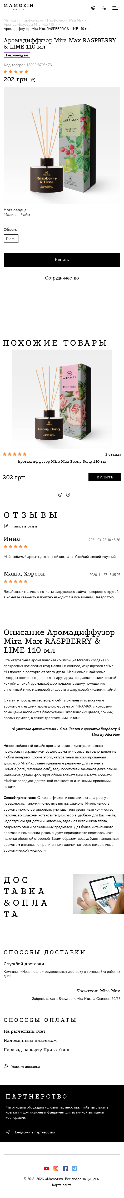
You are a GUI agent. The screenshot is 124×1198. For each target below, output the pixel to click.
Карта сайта (62, 1185)
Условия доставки (22, 1066)
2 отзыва (113, 454)
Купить (62, 259)
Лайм (25, 214)
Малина (11, 214)
